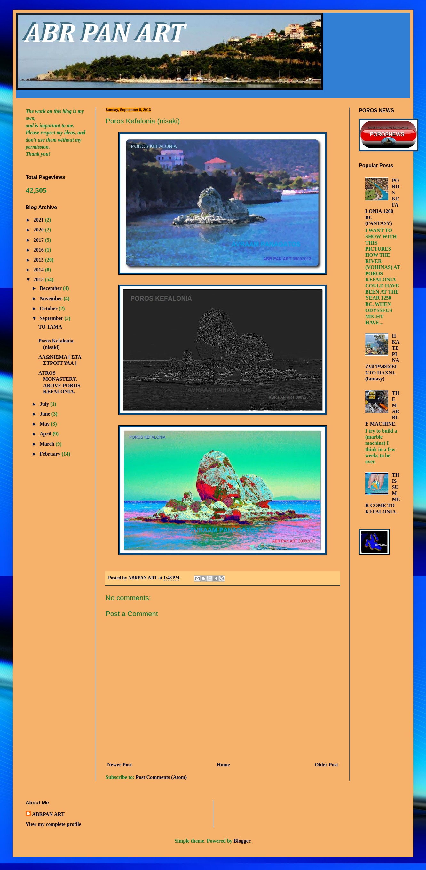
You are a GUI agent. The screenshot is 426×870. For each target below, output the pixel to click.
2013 (39, 279)
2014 (39, 269)
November (52, 298)
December (51, 288)
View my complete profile (53, 824)
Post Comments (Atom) (161, 777)
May (45, 424)
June (45, 414)
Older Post (326, 764)
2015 (39, 260)
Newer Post (119, 764)
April (46, 433)
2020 (39, 229)
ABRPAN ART (48, 814)
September (52, 318)
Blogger (242, 840)
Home (223, 764)
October (49, 308)
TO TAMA (50, 327)
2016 (39, 250)
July (45, 404)
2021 (39, 220)
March (48, 444)
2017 (39, 240)
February (51, 454)
